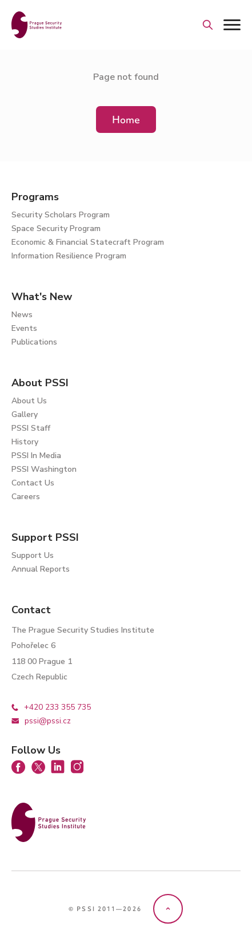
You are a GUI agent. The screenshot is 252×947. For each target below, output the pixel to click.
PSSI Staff (30, 428)
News (22, 314)
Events (24, 328)
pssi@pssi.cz (41, 720)
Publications (34, 342)
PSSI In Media (36, 455)
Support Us (32, 555)
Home (126, 119)
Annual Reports (40, 569)
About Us (29, 400)
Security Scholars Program (60, 214)
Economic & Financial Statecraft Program (87, 242)
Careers (25, 496)
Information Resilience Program (68, 255)
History (24, 441)
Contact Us (32, 482)
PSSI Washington (44, 469)
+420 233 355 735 (51, 707)
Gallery (24, 414)
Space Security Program (56, 228)
